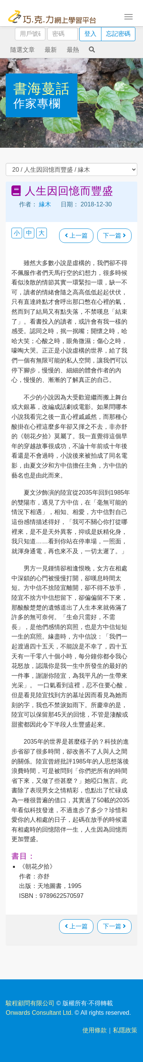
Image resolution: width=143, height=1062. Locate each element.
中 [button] (29, 233)
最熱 (73, 49)
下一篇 (114, 235)
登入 (90, 33)
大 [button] (42, 233)
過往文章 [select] (71, 169)
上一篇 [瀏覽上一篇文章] (76, 235)
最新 (51, 49)
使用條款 (94, 1030)
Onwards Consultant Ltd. (39, 1012)
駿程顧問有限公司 (30, 1003)
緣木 (45, 204)
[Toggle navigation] (128, 16)
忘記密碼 (118, 33)
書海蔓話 (41, 88)
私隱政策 (125, 1030)
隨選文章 (22, 49)
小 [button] (17, 233)
